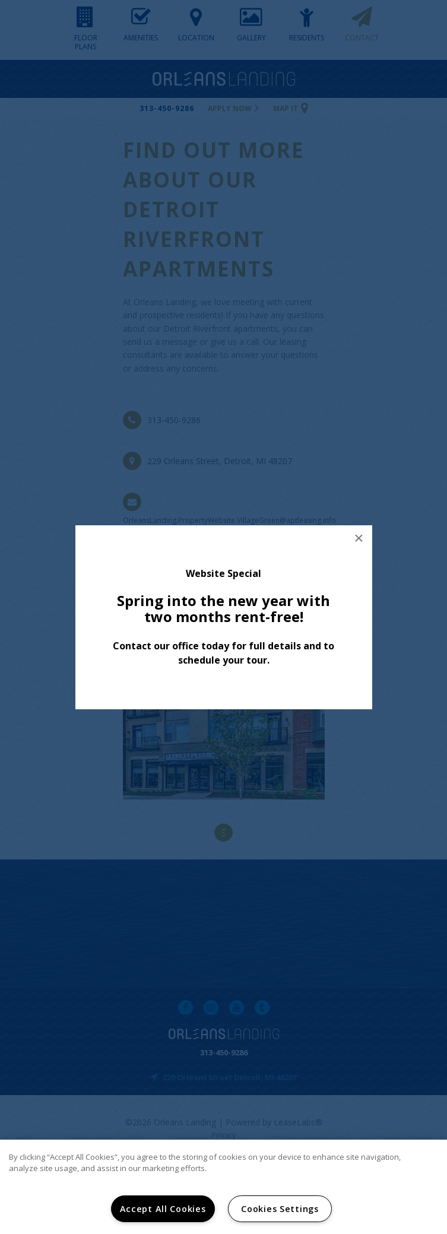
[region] (223, 1187)
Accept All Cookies (163, 1208)
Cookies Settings (280, 1208)
